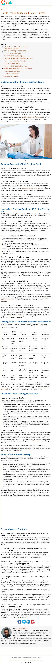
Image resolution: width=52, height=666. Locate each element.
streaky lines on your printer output (31, 188)
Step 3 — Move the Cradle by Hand (14, 63)
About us (11, 660)
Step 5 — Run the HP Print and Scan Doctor (16, 66)
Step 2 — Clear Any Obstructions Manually (16, 61)
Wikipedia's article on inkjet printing (32, 117)
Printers (3, 10)
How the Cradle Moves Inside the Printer (15, 50)
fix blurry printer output (38, 441)
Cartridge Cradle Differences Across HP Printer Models (17, 68)
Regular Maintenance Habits (12, 71)
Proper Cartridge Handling (12, 73)
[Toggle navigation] (49, 2)
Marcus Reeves (23, 628)
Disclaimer (35, 660)
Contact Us (40, 660)
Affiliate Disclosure (29, 660)
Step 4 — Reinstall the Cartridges (13, 65)
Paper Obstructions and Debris (13, 53)
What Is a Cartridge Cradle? (12, 48)
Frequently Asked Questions (10, 76)
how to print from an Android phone (17, 316)
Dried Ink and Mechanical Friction (13, 55)
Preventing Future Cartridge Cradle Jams (13, 70)
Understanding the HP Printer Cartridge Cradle (15, 47)
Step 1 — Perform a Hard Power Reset (15, 60)
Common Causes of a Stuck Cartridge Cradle (14, 52)
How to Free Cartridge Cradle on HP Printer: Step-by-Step (18, 58)
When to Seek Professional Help (11, 75)
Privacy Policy (16, 660)
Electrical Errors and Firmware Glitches (15, 57)
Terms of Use (22, 660)
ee (6, 2)
